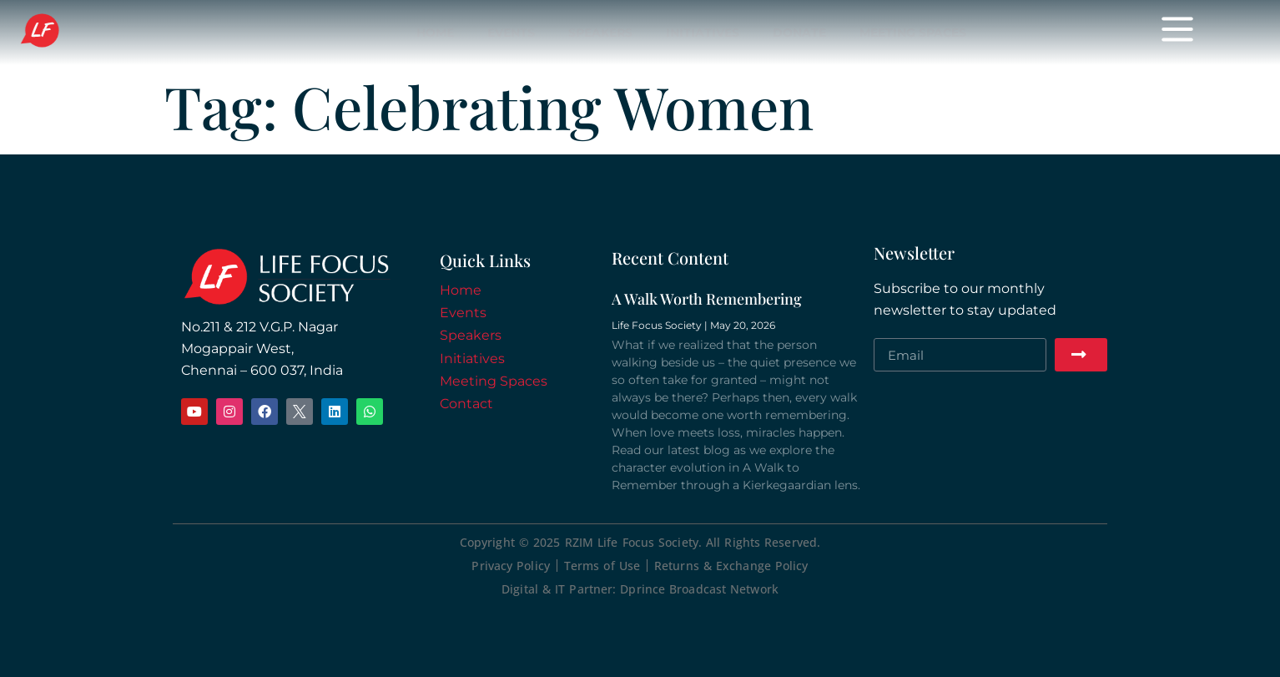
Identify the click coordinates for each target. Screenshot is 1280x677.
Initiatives (702, 32)
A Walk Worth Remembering (707, 299)
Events (511, 32)
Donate (799, 32)
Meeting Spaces (912, 32)
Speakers (600, 32)
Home (435, 32)
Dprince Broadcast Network (699, 589)
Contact (466, 404)
